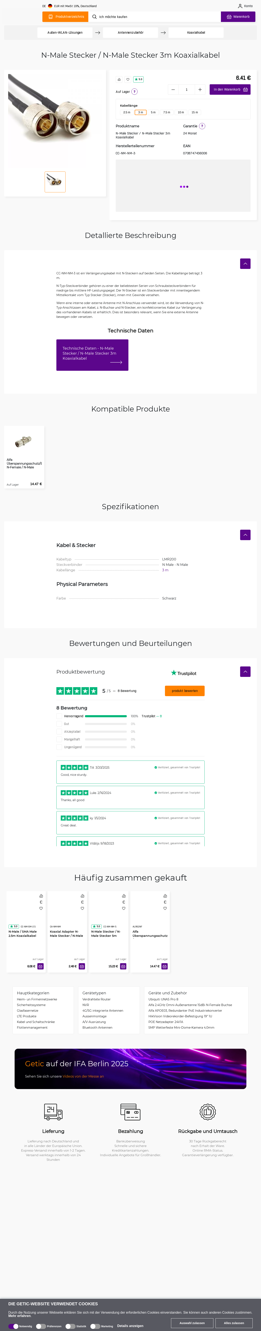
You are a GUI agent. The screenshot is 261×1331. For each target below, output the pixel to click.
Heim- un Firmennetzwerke (37, 999)
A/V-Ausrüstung (94, 1022)
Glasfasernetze (27, 1011)
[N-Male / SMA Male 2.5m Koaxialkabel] (26, 913)
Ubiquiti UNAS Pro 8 (163, 999)
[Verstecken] (245, 263)
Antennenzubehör (130, 33)
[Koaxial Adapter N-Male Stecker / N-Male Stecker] (67, 913)
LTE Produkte (26, 1016)
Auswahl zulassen (192, 1323)
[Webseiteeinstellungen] (70, 6)
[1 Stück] (186, 89)
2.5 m (126, 112)
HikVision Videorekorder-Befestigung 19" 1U (180, 1016)
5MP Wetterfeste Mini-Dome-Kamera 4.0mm (181, 1027)
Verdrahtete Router (96, 999)
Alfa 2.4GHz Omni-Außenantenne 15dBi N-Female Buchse (190, 1005)
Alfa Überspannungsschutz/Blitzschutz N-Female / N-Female (150, 938)
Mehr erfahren (19, 1316)
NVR (85, 1005)
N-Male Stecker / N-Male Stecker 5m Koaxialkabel (105, 936)
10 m (181, 112)
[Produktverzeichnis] (65, 17)
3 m (140, 112)
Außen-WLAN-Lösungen (64, 33)
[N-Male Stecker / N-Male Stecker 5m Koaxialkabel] (108, 913)
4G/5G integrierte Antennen (102, 1011)
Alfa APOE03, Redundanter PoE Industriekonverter (185, 1011)
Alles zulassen (234, 1323)
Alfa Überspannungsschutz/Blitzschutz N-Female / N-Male (24, 463)
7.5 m (166, 112)
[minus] (173, 89)
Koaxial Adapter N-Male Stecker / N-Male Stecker (66, 936)
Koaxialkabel (196, 33)
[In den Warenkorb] (40, 966)
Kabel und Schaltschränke (36, 1022)
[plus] (200, 89)
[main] (22, 16)
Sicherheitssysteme (31, 1005)
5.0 (138, 79)
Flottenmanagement (32, 1027)
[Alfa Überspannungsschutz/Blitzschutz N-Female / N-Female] (150, 913)
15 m (195, 112)
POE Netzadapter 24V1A (165, 1022)
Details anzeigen (130, 1326)
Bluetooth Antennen (97, 1027)
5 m (153, 112)
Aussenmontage (94, 1016)
